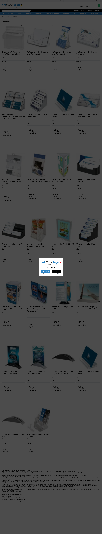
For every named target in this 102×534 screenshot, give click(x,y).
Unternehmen (46, 271)
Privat (56, 271)
